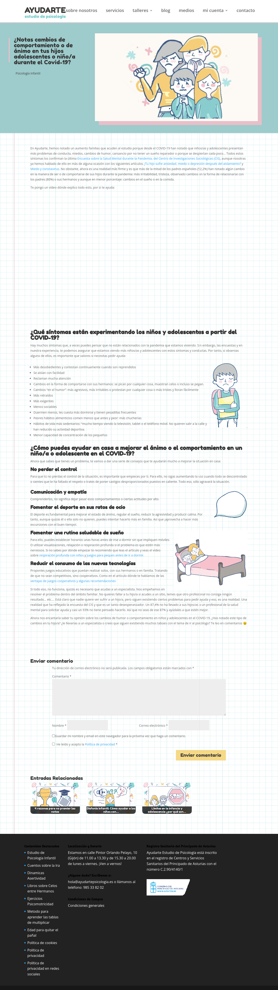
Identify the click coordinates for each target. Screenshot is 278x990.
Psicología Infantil (28, 73)
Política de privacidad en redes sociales (43, 968)
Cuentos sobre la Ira (43, 865)
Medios (186, 11)
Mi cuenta (213, 11)
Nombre (59, 725)
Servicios (115, 11)
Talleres (140, 11)
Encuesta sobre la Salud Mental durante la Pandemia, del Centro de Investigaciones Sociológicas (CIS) (148, 158)
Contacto (246, 11)
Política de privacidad (100, 744)
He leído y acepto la (84, 744)
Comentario (61, 676)
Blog (165, 11)
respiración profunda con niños (61, 555)
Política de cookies (42, 942)
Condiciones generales (86, 905)
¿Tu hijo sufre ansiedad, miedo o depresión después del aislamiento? (192, 164)
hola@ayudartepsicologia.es (90, 881)
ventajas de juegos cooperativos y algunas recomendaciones (73, 581)
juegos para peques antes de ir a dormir (115, 555)
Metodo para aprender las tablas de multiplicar (42, 917)
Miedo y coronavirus (44, 169)
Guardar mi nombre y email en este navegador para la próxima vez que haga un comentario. (120, 736)
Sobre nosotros (81, 11)
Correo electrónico (153, 725)
